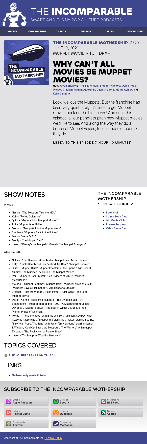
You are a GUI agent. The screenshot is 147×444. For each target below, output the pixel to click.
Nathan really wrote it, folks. (29, 375)
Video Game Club (116, 228)
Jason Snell (66, 85)
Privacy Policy (53, 438)
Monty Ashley (124, 89)
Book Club (112, 212)
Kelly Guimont (61, 93)
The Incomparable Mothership (90, 42)
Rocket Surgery (116, 224)
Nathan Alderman (84, 89)
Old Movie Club (115, 220)
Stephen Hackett (110, 85)
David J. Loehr (105, 89)
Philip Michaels (89, 85)
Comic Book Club (116, 216)
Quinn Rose (129, 85)
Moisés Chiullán (63, 89)
